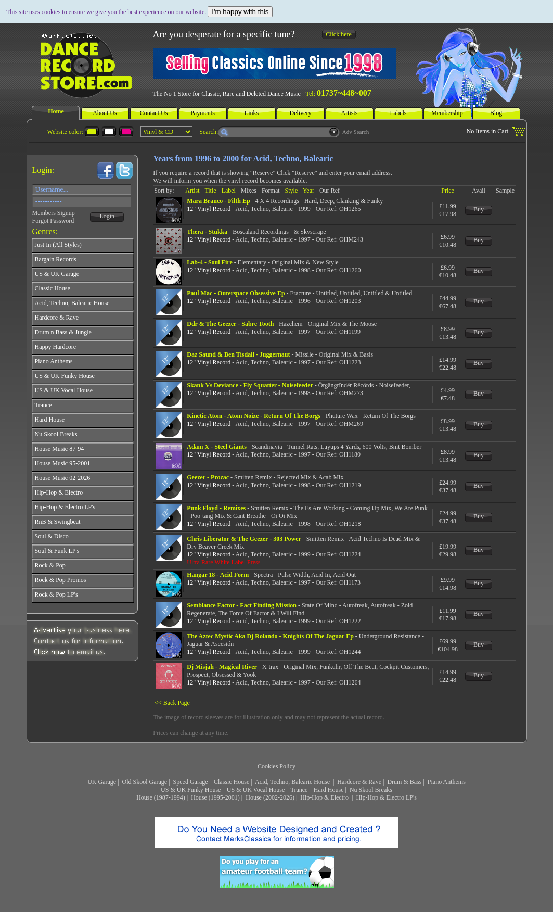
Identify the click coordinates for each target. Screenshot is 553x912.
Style (291, 190)
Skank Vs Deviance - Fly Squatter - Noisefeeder (250, 385)
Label (229, 190)
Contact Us (154, 113)
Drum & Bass (404, 782)
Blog (496, 113)
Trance (299, 789)
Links (252, 113)
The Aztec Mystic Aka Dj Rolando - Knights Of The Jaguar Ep (270, 636)
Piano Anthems (447, 782)
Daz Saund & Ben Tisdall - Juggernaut (238, 354)
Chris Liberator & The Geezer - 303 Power (244, 538)
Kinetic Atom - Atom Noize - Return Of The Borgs (253, 416)
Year (308, 190)
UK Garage (101, 782)
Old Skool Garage (145, 782)
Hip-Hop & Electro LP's (386, 797)
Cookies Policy (276, 766)
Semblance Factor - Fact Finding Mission (242, 605)
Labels (398, 113)
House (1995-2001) (215, 797)
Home (56, 111)
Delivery (301, 113)
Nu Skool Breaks (371, 789)
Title (210, 190)
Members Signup (53, 213)
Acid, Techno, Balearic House (293, 782)
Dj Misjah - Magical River (222, 666)
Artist (192, 190)
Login (106, 216)
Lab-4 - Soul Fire (209, 262)
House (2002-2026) (270, 797)
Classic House (231, 782)
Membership (447, 113)
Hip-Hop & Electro (325, 797)
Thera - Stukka (207, 231)
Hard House (329, 789)
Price (447, 190)
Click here (339, 34)
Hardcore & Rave (359, 782)
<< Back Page (172, 702)
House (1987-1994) (160, 797)
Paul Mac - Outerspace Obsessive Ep (236, 293)
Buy (478, 209)
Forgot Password (53, 220)
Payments (202, 113)
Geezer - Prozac (208, 477)
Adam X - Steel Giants (217, 446)
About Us (105, 113)
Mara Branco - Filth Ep (218, 201)
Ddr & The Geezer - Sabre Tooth (230, 323)
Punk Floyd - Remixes (216, 508)
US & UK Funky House (191, 789)
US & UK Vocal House (256, 789)
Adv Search (355, 132)
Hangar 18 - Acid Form (218, 574)
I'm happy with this (240, 12)
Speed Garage (190, 782)
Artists (349, 113)
